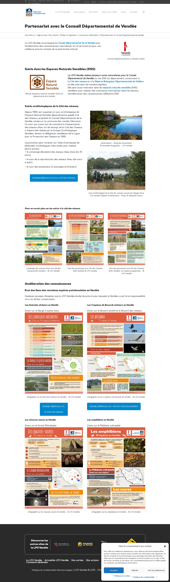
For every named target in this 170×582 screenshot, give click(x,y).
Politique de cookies (122, 576)
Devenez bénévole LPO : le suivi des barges (53, 409)
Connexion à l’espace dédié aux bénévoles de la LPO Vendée (117, 2)
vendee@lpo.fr (36, 3)
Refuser (135, 570)
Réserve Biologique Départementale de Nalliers (119, 82)
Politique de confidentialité (143, 577)
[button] (165, 546)
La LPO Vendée (34, 560)
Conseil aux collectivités (88, 35)
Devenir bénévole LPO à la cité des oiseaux (53, 178)
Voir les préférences (156, 570)
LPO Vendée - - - (46, 1)
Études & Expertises (68, 35)
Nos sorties (77, 560)
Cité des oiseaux (78, 82)
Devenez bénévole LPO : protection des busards (114, 406)
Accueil (86, 2)
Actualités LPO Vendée (57, 560)
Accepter (114, 570)
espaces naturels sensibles (117, 88)
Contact (141, 2)
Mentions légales (64, 570)
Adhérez (93, 2)
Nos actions (54, 35)
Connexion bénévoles (37, 562)
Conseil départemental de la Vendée (76, 43)
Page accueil (42, 35)
